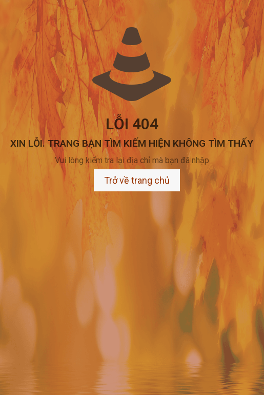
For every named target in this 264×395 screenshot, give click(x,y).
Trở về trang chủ (137, 180)
